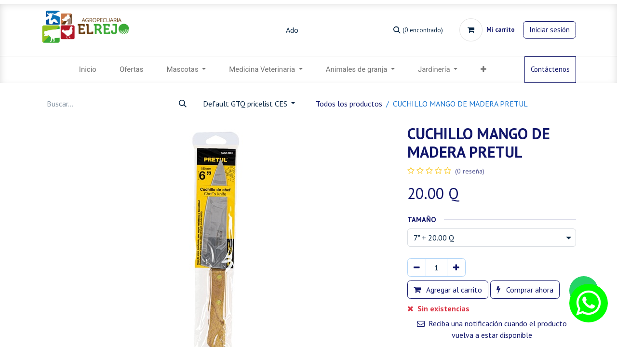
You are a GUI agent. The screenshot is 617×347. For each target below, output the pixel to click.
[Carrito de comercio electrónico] (487, 30)
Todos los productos (349, 103)
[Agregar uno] (456, 267)
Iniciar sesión (549, 29)
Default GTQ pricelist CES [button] (246, 103)
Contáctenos (550, 69)
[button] (483, 69)
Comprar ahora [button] (524, 289)
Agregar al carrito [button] (448, 289)
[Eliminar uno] (416, 267)
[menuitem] (87, 69)
